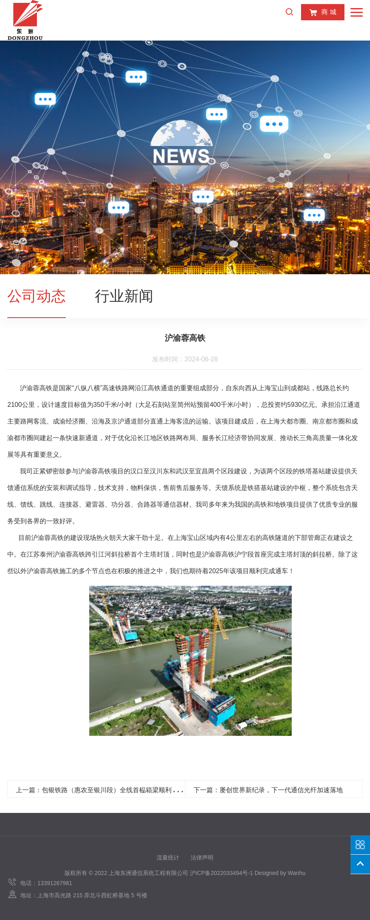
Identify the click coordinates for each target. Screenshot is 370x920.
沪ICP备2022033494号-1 (221, 873)
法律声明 (202, 857)
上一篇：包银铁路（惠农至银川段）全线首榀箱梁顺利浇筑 (100, 790)
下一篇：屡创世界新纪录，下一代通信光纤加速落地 (268, 790)
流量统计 (168, 857)
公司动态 (36, 296)
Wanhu (296, 873)
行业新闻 (124, 296)
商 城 (322, 13)
